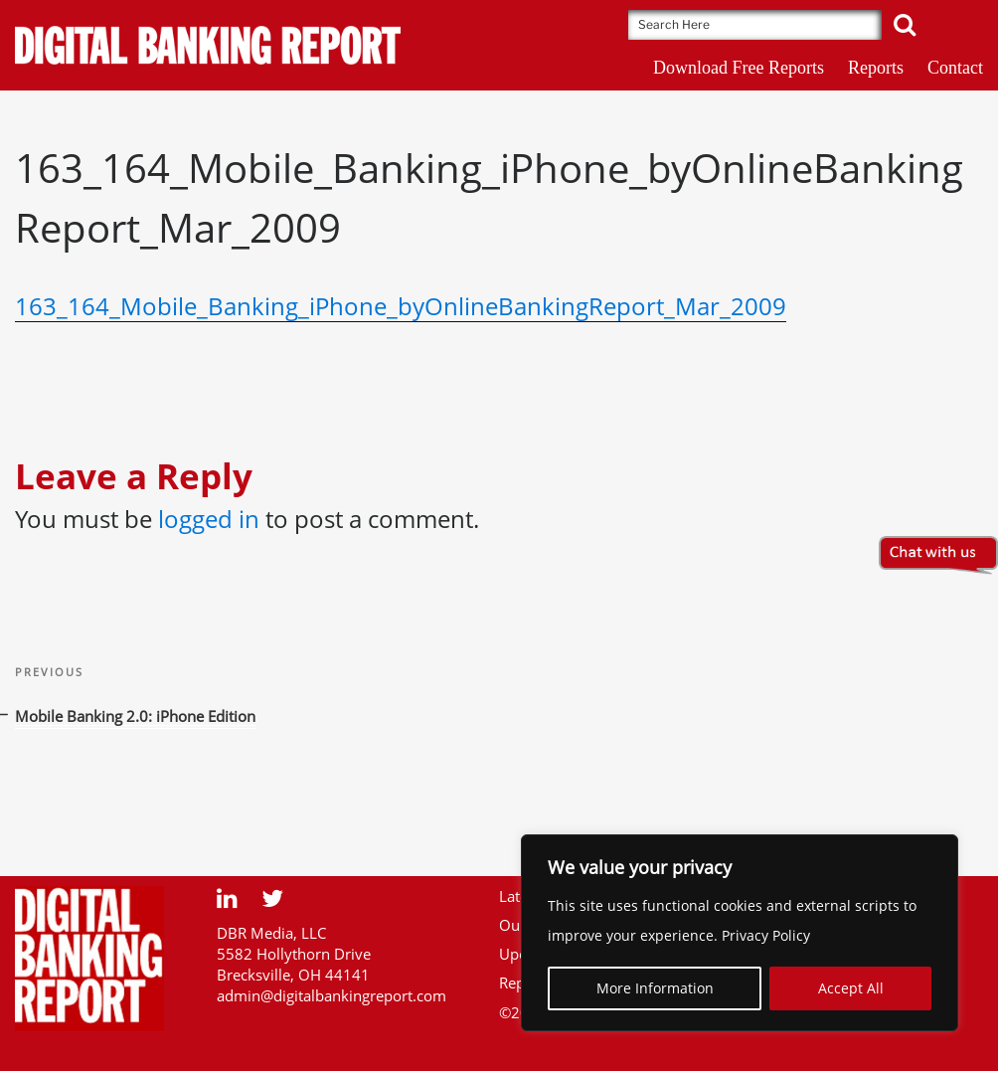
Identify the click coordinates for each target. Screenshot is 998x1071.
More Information (655, 988)
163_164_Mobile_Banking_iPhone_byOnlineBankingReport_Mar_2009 (400, 305)
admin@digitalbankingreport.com (331, 995)
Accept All (851, 988)
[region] (739, 932)
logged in (208, 518)
